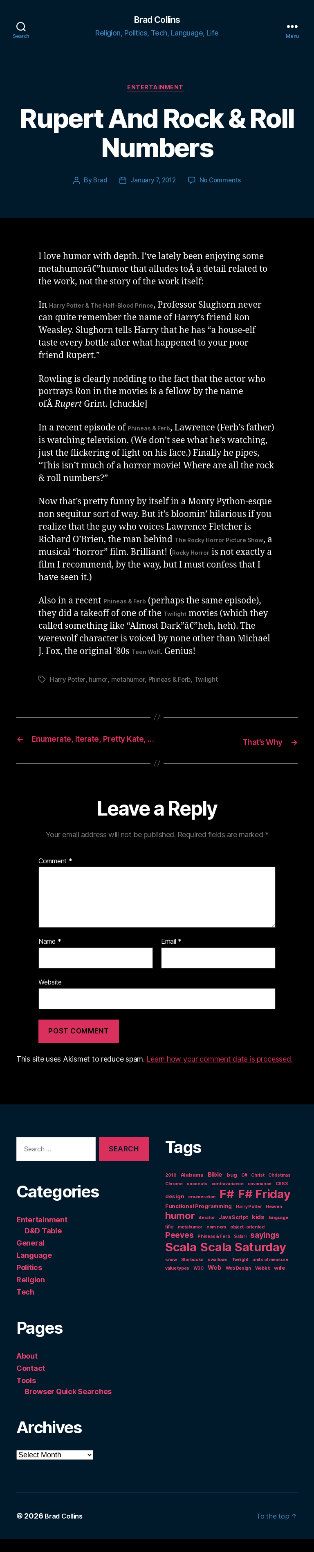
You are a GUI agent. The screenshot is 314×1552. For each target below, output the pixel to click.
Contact (30, 1381)
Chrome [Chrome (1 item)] (173, 1196)
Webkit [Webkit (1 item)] (262, 1281)
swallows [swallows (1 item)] (218, 1272)
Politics (29, 1280)
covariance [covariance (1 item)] (259, 1196)
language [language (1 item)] (278, 1230)
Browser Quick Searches (68, 1404)
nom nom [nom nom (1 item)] (216, 1240)
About (27, 1369)
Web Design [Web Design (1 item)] (238, 1281)
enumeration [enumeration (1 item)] (201, 1210)
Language (34, 1268)
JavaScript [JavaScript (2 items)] (233, 1230)
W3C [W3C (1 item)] (198, 1281)
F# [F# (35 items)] (227, 1207)
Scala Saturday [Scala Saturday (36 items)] (243, 1260)
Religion (30, 1292)
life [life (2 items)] (169, 1239)
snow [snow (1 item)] (171, 1272)
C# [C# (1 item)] (244, 1188)
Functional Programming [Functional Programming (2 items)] (198, 1219)
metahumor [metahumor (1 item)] (190, 1240)
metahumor (129, 682)
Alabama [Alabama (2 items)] (192, 1187)
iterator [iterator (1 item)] (207, 1230)
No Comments (221, 183)
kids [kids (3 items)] (258, 1230)
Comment (55, 874)
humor (99, 682)
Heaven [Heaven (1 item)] (274, 1219)
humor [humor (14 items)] (180, 1229)
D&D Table (43, 1243)
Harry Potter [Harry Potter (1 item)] (249, 1219)
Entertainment (156, 89)
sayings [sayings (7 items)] (264, 1248)
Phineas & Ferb (171, 682)
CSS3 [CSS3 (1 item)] (282, 1196)
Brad (98, 183)
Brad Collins (156, 20)
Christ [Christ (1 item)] (257, 1188)
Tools (26, 1393)
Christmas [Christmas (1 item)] (279, 1188)
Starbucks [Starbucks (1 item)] (192, 1272)
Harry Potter (68, 682)
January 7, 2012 (152, 183)
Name (49, 954)
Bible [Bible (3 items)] (215, 1187)
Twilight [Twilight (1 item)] (240, 1272)
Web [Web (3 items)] (215, 1280)
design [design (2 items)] (174, 1209)
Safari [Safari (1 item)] (240, 1249)
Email (171, 954)
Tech (25, 1305)
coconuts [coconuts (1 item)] (196, 1196)
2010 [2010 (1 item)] (171, 1188)
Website (50, 995)
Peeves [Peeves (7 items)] (179, 1248)
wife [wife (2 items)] (279, 1280)
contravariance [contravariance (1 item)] (227, 1196)
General (30, 1256)
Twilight (209, 682)
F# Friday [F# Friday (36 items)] (264, 1207)
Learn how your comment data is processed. (219, 1072)
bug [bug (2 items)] (232, 1187)
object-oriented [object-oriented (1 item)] (247, 1240)
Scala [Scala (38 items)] (181, 1260)
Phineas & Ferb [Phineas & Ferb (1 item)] (213, 1249)
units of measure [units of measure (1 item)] (270, 1272)
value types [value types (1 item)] (177, 1281)
